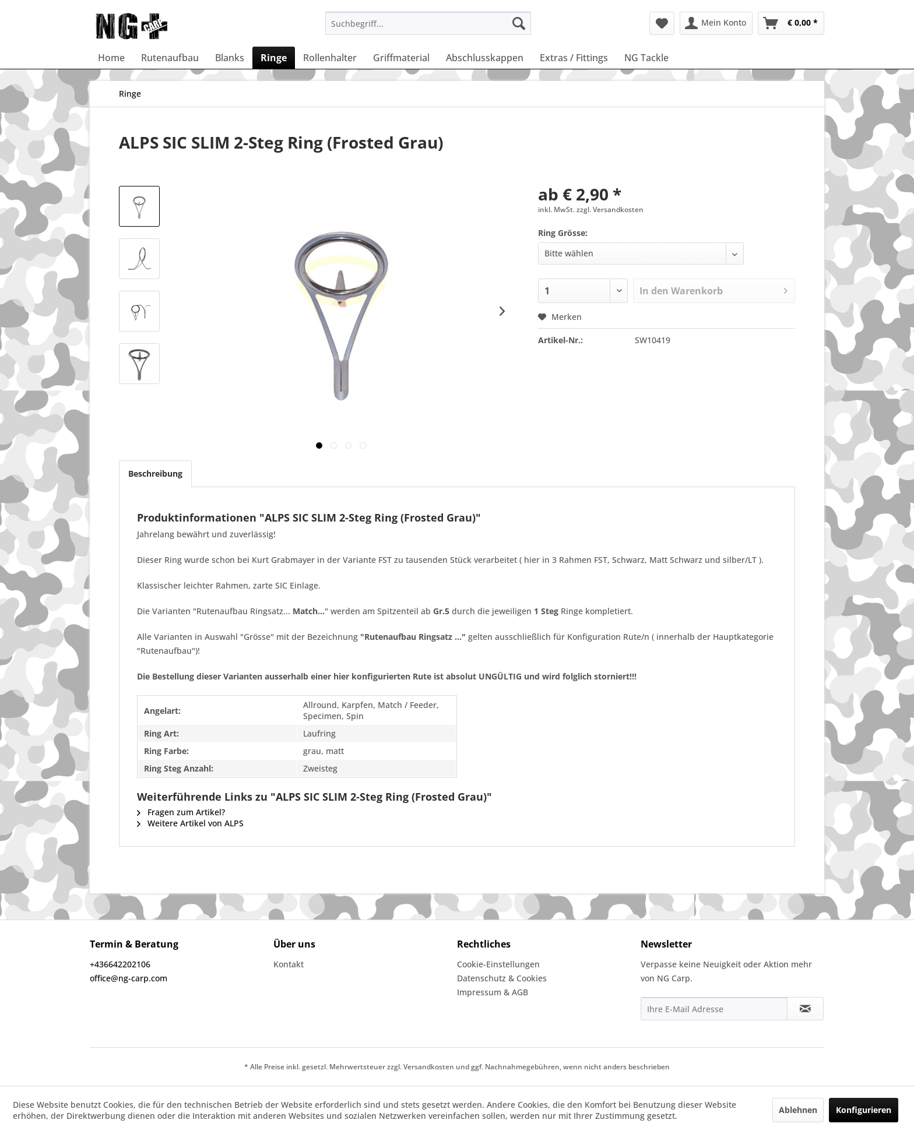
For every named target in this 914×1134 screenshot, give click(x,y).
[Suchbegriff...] (428, 23)
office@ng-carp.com (128, 978)
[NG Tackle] (646, 58)
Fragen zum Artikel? (181, 812)
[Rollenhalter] (330, 58)
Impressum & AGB (492, 992)
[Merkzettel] (661, 23)
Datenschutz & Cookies (502, 978)
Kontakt (288, 964)
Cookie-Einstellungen (498, 964)
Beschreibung (155, 473)
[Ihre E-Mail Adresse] (714, 1008)
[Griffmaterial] (401, 58)
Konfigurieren (863, 1109)
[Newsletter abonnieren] (805, 1008)
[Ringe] (273, 58)
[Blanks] (229, 58)
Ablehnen (798, 1109)
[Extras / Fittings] (574, 58)
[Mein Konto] (716, 23)
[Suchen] (519, 23)
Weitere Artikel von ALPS (190, 823)
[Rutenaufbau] (170, 58)
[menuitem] (428, 23)
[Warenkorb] (791, 23)
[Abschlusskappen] (485, 58)
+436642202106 (120, 964)
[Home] (111, 58)
